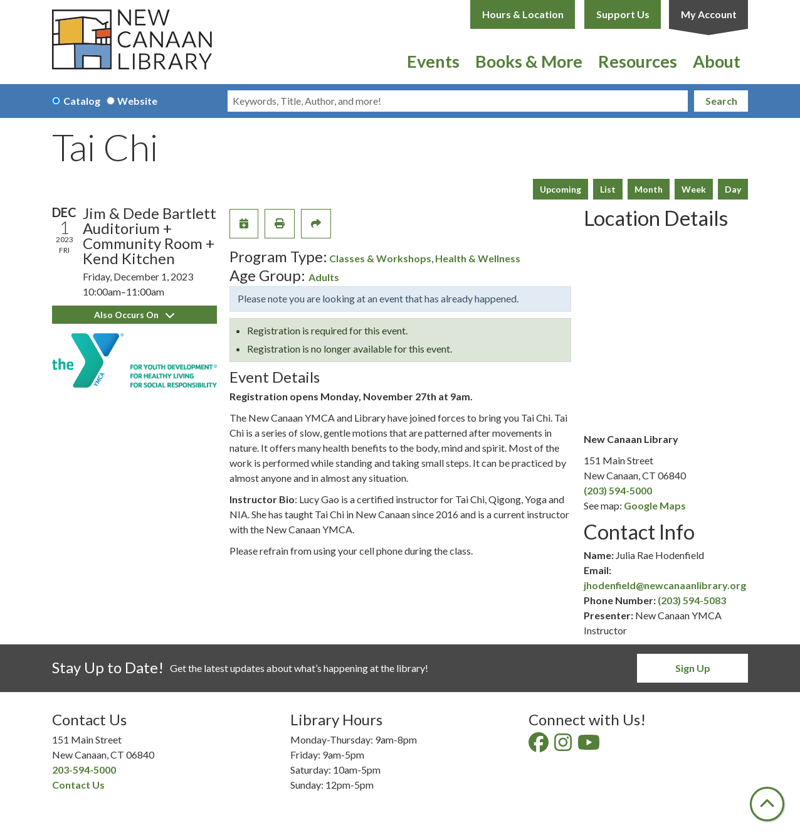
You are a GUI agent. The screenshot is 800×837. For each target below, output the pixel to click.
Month (648, 189)
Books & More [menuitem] (528, 61)
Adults (323, 277)
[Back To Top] (767, 804)
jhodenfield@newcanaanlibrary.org (665, 585)
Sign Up (692, 668)
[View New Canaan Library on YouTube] (589, 746)
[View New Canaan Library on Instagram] (564, 746)
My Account (709, 14)
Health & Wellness (477, 258)
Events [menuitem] (433, 61)
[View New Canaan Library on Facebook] (539, 746)
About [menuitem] (716, 61)
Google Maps (655, 505)
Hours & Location (523, 14)
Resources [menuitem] (637, 61)
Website (137, 101)
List (608, 189)
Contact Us (78, 785)
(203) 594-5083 (692, 600)
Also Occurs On (134, 314)
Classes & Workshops (380, 258)
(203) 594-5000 (618, 490)
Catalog (81, 101)
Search (721, 101)
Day (733, 189)
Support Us (623, 14)
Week (694, 189)
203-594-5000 (84, 770)
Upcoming (560, 189)
